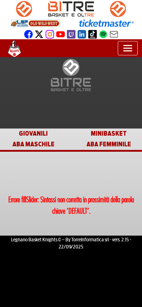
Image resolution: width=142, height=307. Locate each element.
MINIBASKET (109, 133)
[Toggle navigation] (128, 48)
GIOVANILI (33, 133)
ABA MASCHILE (33, 144)
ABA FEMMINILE (108, 144)
